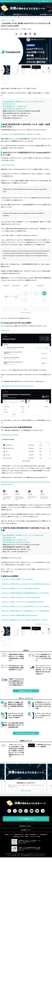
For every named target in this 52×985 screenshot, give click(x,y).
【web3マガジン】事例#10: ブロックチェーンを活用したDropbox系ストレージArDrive (24, 620)
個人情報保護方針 (43, 834)
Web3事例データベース (26, 830)
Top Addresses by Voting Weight (9, 435)
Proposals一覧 (5, 330)
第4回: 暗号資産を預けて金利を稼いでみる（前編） (16, 542)
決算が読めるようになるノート (22, 14)
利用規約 (26, 834)
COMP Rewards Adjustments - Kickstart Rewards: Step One (17, 386)
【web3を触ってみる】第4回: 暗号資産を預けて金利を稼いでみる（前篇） (21, 134)
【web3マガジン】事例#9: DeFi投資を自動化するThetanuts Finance (19, 615)
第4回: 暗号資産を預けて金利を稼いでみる (14, 108)
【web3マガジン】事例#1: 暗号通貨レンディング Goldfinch (17, 579)
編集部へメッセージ (9, 834)
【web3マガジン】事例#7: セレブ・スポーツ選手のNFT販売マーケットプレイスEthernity (25, 606)
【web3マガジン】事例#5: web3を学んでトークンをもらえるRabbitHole (20, 597)
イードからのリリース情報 (34, 836)
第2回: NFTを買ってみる (9, 104)
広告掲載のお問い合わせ (19, 834)
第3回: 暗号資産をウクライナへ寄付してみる (15, 106)
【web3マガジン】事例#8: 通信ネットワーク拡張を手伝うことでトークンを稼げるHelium (25, 611)
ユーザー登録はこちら (26, 819)
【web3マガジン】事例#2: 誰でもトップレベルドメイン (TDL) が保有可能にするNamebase (25, 584)
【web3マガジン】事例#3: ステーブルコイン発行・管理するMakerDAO (20, 588)
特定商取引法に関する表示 (18, 836)
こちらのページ (5, 370)
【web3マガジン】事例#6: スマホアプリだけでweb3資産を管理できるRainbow (22, 602)
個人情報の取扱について (34, 834)
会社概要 (26, 836)
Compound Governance (7, 165)
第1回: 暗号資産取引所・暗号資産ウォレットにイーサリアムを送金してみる (23, 101)
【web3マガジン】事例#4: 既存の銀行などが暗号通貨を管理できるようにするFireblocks (25, 593)
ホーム (3, 14)
